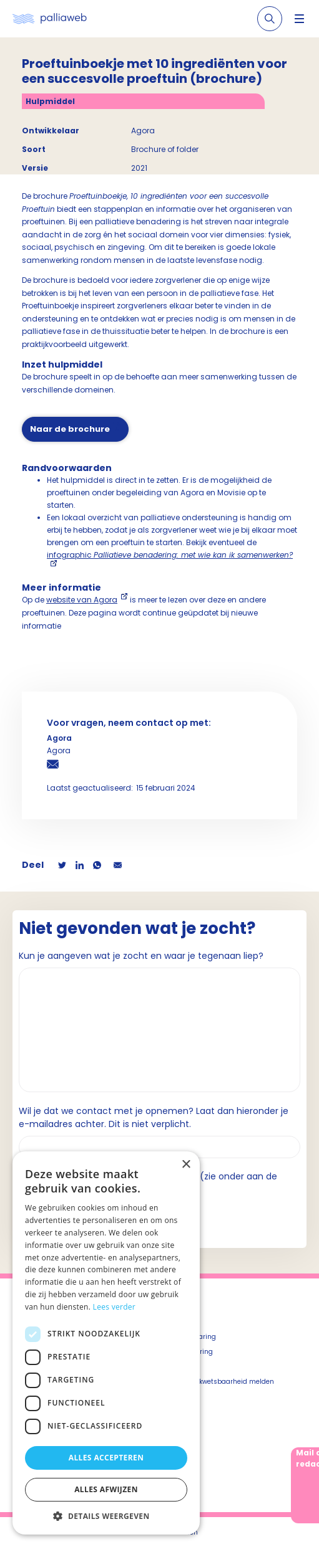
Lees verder (114, 1307)
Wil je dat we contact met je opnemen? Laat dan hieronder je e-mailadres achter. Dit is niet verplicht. (153, 1117)
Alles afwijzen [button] (106, 1489)
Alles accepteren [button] (106, 1457)
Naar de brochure (70, 429)
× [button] (185, 1164)
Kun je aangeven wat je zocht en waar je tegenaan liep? (141, 956)
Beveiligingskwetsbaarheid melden (217, 1381)
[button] (106, 1516)
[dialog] (106, 1343)
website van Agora (81, 599)
